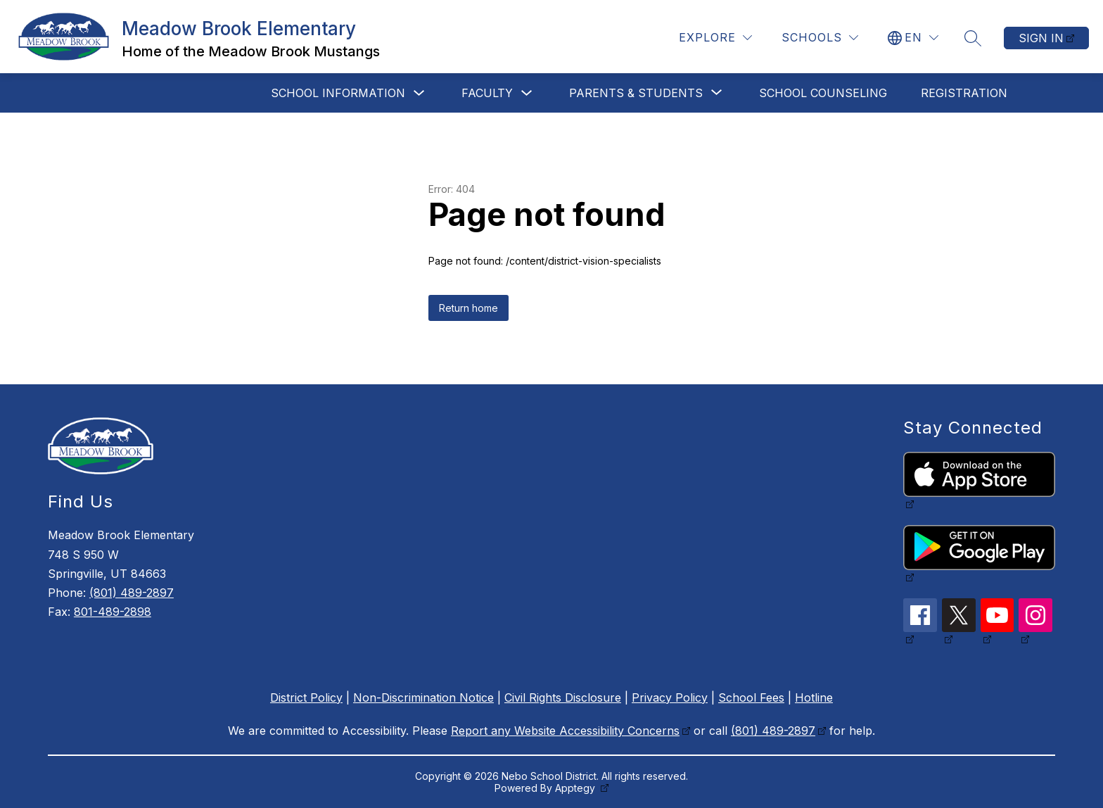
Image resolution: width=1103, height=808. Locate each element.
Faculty (487, 93)
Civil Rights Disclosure (562, 697)
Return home (468, 308)
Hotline (814, 697)
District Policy (306, 697)
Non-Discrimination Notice (423, 697)
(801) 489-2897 (131, 593)
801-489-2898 (112, 612)
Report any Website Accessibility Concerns (565, 731)
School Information (338, 93)
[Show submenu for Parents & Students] (636, 92)
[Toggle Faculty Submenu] (526, 93)
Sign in (1041, 38)
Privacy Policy (670, 697)
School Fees (751, 697)
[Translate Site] (913, 37)
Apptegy (576, 788)
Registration (964, 93)
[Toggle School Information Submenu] (419, 93)
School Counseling (823, 93)
